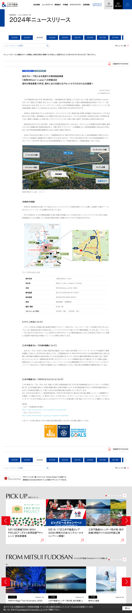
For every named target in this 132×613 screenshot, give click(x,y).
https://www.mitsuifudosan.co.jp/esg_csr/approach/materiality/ (45, 415)
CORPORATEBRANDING (97, 5)
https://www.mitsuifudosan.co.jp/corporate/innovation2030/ (44, 410)
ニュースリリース (47, 4)
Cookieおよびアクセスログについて (31, 610)
